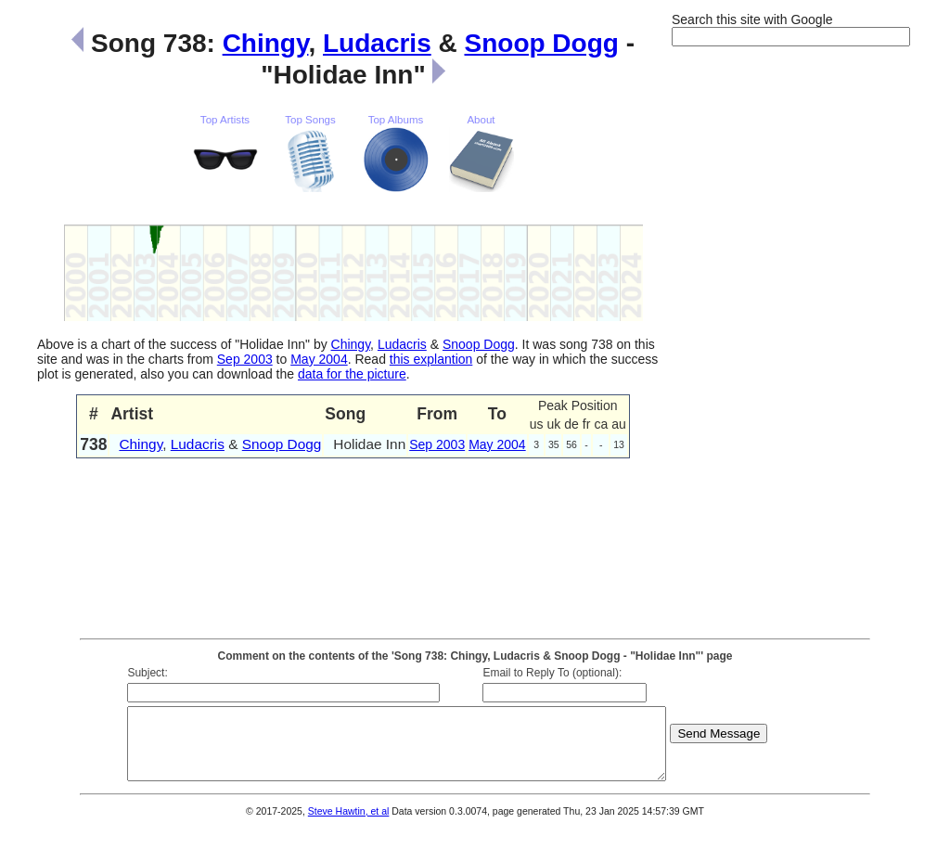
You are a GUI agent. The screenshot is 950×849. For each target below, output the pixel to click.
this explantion (431, 359)
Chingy (266, 43)
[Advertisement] (746, 341)
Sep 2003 (245, 359)
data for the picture (352, 374)
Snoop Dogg (542, 43)
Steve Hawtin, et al (349, 824)
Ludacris (377, 43)
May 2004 (318, 359)
